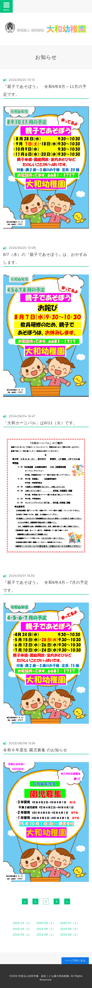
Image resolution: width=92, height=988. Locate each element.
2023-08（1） (45, 934)
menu (6, 6)
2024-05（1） (22, 934)
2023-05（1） (69, 934)
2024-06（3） (69, 928)
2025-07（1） (69, 923)
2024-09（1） (45, 928)
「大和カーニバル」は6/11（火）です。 (40, 423)
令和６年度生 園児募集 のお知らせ (35, 750)
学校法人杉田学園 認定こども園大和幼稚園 (43, 976)
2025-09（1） (45, 923)
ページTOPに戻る (75, 960)
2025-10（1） (22, 923)
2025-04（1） (22, 928)
